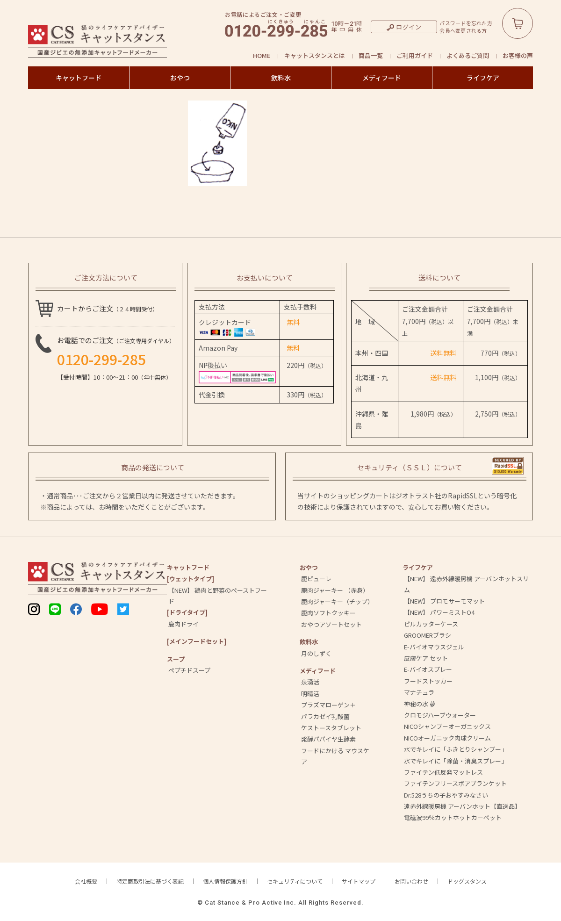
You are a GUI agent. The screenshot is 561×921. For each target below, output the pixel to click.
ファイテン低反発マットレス (443, 772)
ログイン (409, 26)
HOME (262, 55)
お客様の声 (518, 55)
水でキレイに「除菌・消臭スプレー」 (455, 760)
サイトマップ (358, 881)
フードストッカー (428, 680)
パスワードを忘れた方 (465, 23)
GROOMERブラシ (427, 635)
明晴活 (310, 693)
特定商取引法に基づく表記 (150, 881)
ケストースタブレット (331, 727)
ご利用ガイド (414, 55)
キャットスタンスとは (314, 55)
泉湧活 (310, 681)
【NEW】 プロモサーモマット (444, 601)
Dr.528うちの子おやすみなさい (446, 795)
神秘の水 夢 (420, 703)
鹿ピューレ (316, 578)
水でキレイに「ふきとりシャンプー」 (455, 749)
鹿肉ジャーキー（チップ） (337, 601)
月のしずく (316, 653)
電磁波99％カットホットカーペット (453, 817)
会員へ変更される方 (463, 30)
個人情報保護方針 (225, 881)
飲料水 (281, 77)
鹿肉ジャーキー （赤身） (335, 590)
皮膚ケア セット (426, 658)
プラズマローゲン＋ (328, 704)
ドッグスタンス (467, 881)
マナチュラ (419, 692)
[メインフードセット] (196, 641)
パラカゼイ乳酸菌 (325, 716)
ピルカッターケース (431, 623)
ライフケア (483, 77)
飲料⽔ (309, 641)
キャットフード (78, 77)
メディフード (381, 77)
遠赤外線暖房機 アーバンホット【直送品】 (462, 806)
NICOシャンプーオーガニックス (447, 726)
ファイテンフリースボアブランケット (455, 783)
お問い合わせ (411, 881)
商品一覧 (371, 55)
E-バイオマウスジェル (434, 646)
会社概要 (86, 881)
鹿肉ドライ (183, 623)
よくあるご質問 (467, 55)
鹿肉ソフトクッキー (328, 612)
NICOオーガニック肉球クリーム (447, 738)
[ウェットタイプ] (190, 578)
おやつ (180, 77)
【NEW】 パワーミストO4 (439, 612)
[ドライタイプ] (187, 612)
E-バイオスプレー (428, 669)
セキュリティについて (295, 881)
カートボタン (517, 23)
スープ (176, 659)
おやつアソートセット (331, 624)
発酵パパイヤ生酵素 (328, 738)
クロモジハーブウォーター (440, 715)
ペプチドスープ (189, 670)
